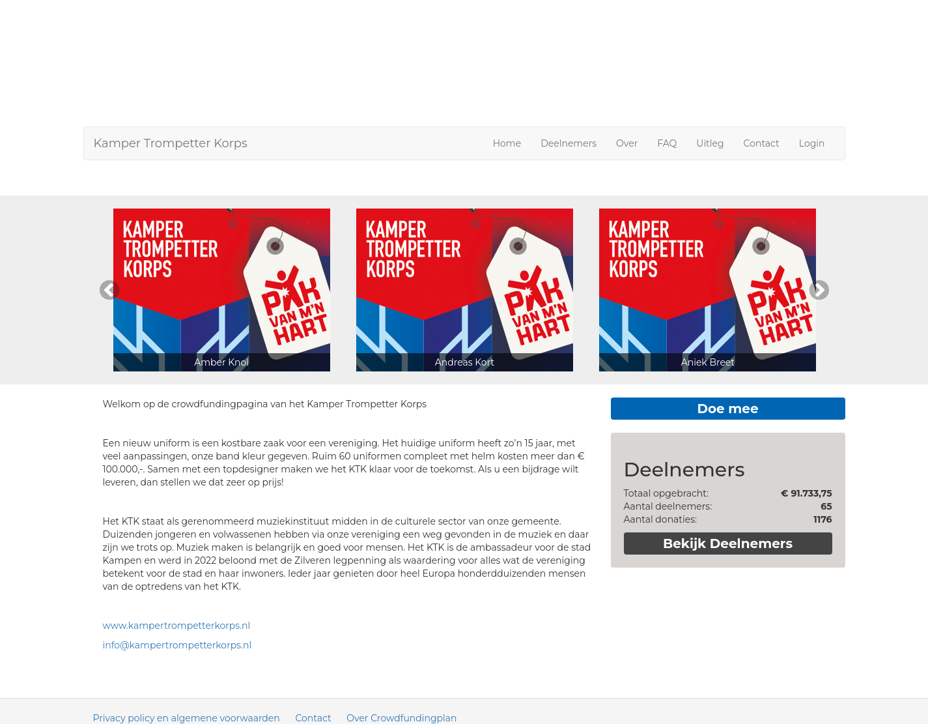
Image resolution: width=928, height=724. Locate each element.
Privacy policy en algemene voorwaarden (186, 718)
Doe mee (727, 408)
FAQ (667, 143)
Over (627, 143)
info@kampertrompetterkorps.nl (177, 645)
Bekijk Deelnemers (728, 543)
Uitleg (710, 143)
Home (507, 143)
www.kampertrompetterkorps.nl (177, 625)
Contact (762, 143)
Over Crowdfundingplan (401, 718)
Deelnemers (569, 143)
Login (812, 143)
